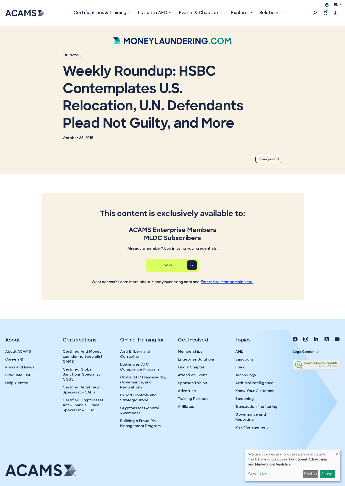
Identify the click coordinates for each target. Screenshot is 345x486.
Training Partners (193, 398)
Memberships (190, 351)
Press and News (19, 367)
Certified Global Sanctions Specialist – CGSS (83, 374)
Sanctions (244, 359)
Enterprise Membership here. (227, 281)
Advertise (187, 390)
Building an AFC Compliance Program (139, 367)
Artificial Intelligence (254, 383)
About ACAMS (18, 351)
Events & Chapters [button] (199, 13)
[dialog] (292, 465)
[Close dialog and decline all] (336, 452)
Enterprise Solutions (196, 359)
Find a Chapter (191, 367)
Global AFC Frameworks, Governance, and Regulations (143, 382)
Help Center (16, 383)
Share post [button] (268, 159)
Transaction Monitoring (256, 406)
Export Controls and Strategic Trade (138, 398)
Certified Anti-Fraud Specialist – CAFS (81, 390)
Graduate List (17, 375)
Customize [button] (257, 474)
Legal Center (306, 352)
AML (239, 351)
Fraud (240, 367)
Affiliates (186, 406)
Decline (310, 474)
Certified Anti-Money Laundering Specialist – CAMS (84, 356)
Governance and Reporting (250, 417)
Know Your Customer (254, 390)
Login (167, 265)
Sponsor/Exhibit (192, 383)
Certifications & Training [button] (101, 13)
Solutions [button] (270, 13)
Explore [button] (240, 13)
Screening (244, 398)
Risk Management (251, 427)
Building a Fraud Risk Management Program (140, 423)
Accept (327, 474)
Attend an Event (192, 375)
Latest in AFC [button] (153, 13)
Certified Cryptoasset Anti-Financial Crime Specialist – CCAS (83, 405)
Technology (246, 375)
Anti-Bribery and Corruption (135, 354)
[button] (315, 13)
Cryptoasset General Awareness (139, 410)
